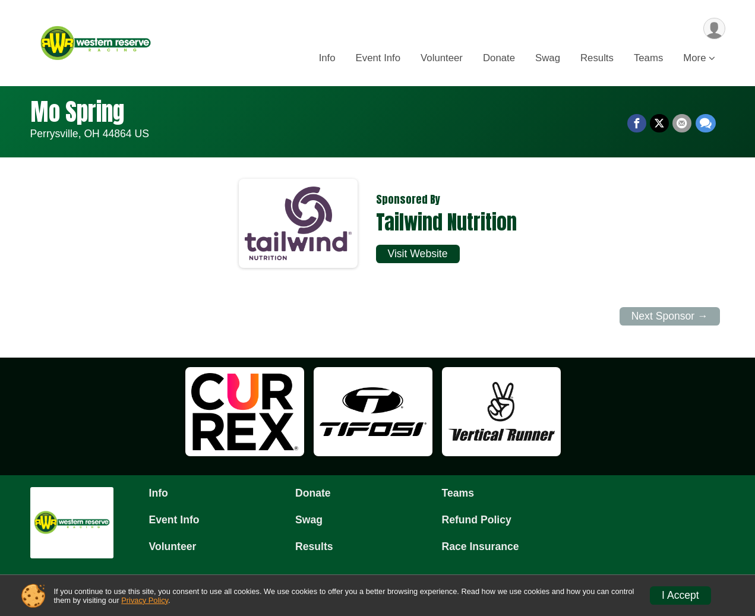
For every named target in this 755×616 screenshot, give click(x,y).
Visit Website (418, 254)
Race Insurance (480, 546)
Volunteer (442, 58)
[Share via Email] (682, 123)
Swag (547, 58)
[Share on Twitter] (659, 123)
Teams (648, 58)
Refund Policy (476, 520)
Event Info (378, 58)
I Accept (680, 595)
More (694, 58)
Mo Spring (77, 111)
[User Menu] (714, 29)
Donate (499, 58)
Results (597, 58)
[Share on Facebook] (637, 123)
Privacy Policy (144, 600)
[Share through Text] (706, 123)
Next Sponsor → (669, 316)
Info (327, 58)
